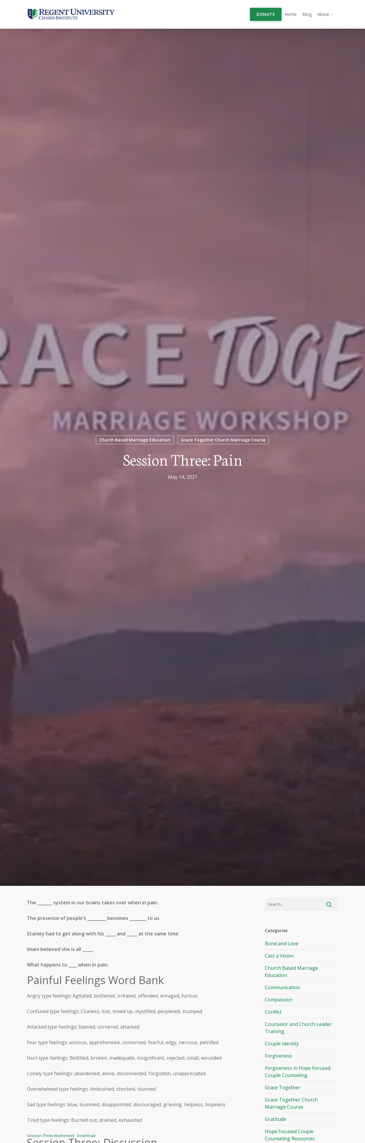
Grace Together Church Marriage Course (223, 440)
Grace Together (282, 1087)
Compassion (279, 999)
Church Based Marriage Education (134, 440)
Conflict (273, 1012)
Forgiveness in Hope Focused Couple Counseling (297, 1071)
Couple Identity (282, 1043)
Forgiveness (278, 1056)
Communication (282, 987)
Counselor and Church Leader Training (298, 1028)
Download (86, 1135)
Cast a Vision (279, 955)
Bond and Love (281, 943)
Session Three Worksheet (50, 1135)
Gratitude (275, 1119)
